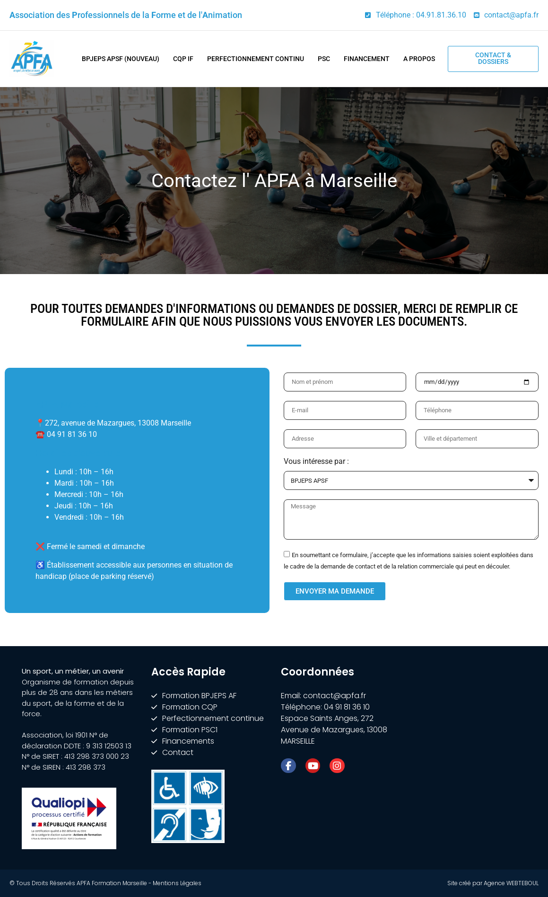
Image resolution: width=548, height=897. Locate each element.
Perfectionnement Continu (255, 58)
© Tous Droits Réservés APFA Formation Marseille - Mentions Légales (105, 883)
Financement (367, 58)
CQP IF (183, 58)
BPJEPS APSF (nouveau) (120, 58)
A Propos (419, 58)
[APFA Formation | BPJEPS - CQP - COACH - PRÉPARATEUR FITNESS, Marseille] (468, 737)
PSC (324, 58)
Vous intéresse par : (316, 462)
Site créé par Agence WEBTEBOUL (493, 883)
